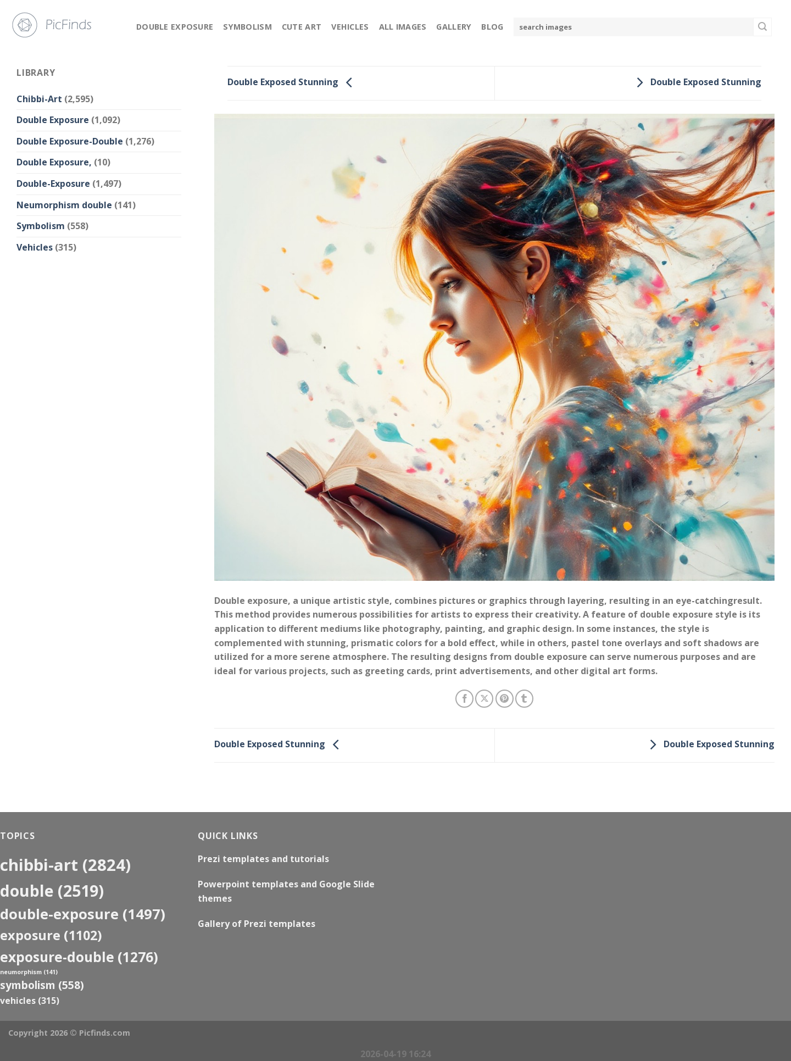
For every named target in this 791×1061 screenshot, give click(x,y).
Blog (492, 26)
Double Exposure (174, 26)
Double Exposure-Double (69, 141)
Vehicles (350, 26)
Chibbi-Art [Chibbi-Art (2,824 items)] (65, 865)
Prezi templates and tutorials (263, 859)
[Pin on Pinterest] (504, 699)
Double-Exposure (53, 183)
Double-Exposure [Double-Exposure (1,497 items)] (82, 913)
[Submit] (762, 27)
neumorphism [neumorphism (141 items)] (29, 972)
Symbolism (247, 26)
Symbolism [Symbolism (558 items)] (42, 984)
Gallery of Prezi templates (256, 924)
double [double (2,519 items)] (52, 890)
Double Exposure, (54, 162)
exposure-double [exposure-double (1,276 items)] (79, 957)
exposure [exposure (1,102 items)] (51, 935)
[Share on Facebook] (464, 699)
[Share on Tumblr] (524, 699)
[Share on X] (484, 699)
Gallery (453, 26)
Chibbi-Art (39, 99)
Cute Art (301, 26)
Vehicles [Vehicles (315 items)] (29, 1001)
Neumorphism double (64, 205)
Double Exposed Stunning (292, 82)
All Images (403, 26)
